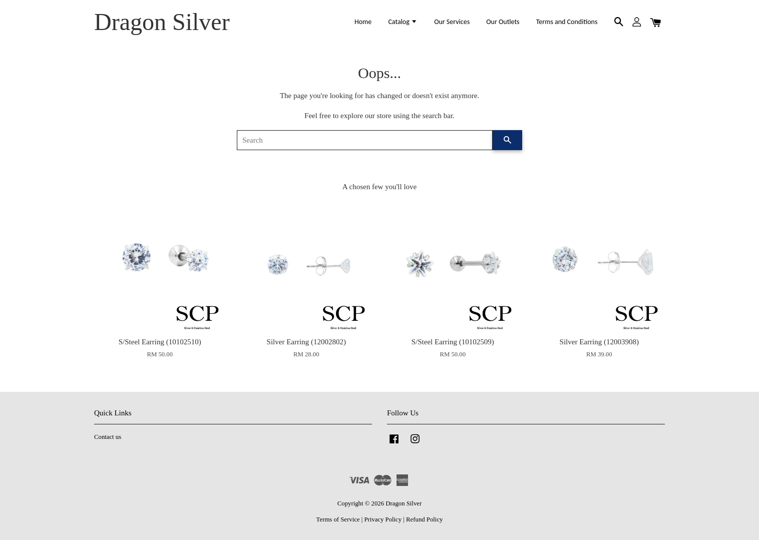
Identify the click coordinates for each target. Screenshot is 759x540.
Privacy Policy (383, 519)
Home (362, 22)
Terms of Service (338, 519)
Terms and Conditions (567, 22)
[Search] (365, 140)
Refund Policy (424, 519)
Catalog (403, 22)
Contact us (107, 436)
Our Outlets (502, 22)
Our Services (452, 22)
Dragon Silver (162, 22)
